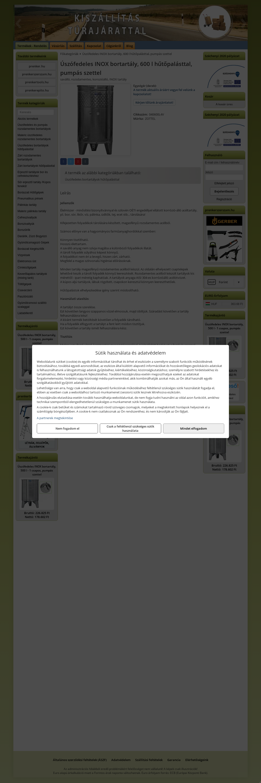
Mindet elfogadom (193, 428)
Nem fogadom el (67, 428)
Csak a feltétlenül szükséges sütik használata (130, 428)
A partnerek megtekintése (55, 418)
